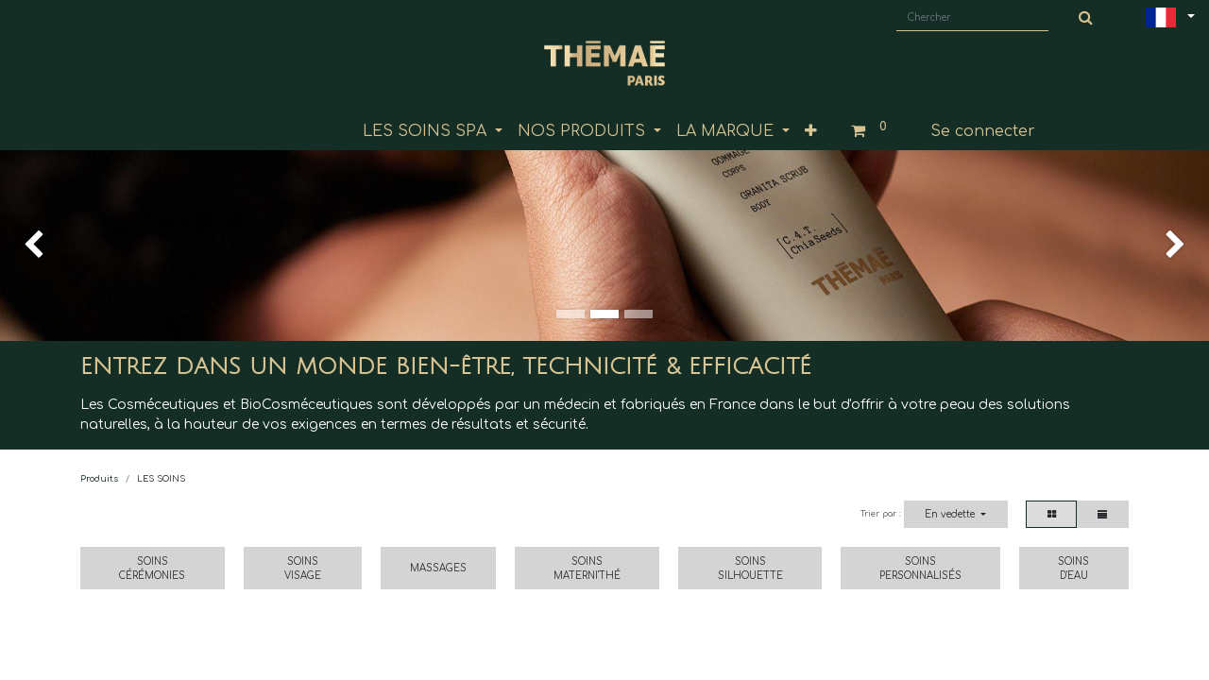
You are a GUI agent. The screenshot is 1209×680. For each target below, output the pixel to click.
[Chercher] (1086, 18)
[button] (811, 131)
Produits (99, 479)
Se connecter (982, 131)
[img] (48, 245)
